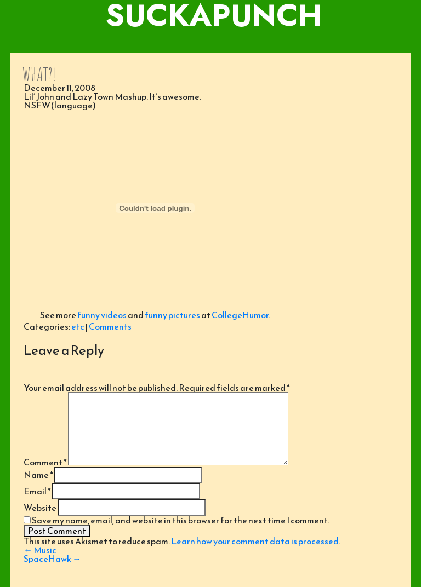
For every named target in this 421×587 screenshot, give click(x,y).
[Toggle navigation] (210, 42)
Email (37, 491)
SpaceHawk (52, 558)
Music (40, 549)
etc (77, 326)
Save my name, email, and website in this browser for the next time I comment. (180, 520)
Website (40, 507)
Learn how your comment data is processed (255, 541)
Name (38, 474)
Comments (110, 326)
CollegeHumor (240, 314)
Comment (45, 462)
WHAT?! (39, 74)
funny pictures (172, 314)
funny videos (102, 314)
